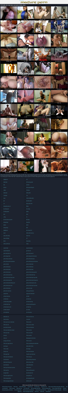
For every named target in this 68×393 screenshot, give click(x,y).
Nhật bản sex (19, 388)
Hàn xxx (5, 338)
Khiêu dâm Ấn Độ (29, 346)
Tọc (27, 195)
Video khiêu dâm (29, 364)
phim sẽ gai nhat (6, 256)
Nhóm (4, 225)
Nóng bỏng (5, 222)
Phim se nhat (12, 388)
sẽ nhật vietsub (6, 309)
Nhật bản (5, 182)
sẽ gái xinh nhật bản (30, 293)
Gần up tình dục (6, 243)
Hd (26, 179)
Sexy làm (28, 222)
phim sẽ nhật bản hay (30, 274)
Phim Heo (16, 386)
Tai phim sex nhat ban (30, 354)
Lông (4, 216)
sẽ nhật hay (28, 307)
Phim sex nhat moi (30, 316)
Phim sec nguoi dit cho (8, 343)
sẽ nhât (27, 296)
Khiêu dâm (28, 192)
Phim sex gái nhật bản (56, 388)
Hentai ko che (44, 386)
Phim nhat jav (29, 356)
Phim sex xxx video (30, 324)
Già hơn (27, 184)
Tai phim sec (30, 386)
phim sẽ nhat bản (7, 269)
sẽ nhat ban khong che (31, 304)
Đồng (27, 206)
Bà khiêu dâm (29, 200)
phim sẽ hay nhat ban (7, 258)
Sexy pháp (28, 241)
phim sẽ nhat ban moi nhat (31, 285)
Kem (27, 214)
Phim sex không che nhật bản (32, 343)
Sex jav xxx (5, 351)
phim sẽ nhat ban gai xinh (31, 272)
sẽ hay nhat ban (6, 296)
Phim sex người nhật (46, 388)
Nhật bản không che (7, 362)
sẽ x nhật (28, 309)
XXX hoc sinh (29, 380)
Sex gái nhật (5, 372)
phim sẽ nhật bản (29, 264)
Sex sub (5, 335)
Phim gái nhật (6, 354)
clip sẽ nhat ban (29, 248)
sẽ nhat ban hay (29, 301)
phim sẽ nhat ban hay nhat (8, 277)
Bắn (27, 227)
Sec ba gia (5, 346)
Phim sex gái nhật (7, 378)
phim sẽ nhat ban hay (7, 274)
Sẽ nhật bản (21, 0)
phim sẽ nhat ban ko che (31, 282)
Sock (4, 233)
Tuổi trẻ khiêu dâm (30, 198)
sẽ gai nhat (5, 293)
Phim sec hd (28, 322)
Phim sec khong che (30, 370)
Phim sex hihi (29, 335)
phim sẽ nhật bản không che (9, 282)
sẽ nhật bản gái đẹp (7, 301)
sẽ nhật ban (5, 298)
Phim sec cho (6, 324)
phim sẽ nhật (6, 264)
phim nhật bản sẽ (7, 253)
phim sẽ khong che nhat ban (32, 261)
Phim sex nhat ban (30, 351)
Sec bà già (28, 348)
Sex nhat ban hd (29, 372)
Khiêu (27, 211)
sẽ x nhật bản (6, 312)
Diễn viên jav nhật (29, 362)
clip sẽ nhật (5, 248)
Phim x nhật (5, 348)
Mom (4, 241)
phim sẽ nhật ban (7, 266)
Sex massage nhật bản (35, 388)
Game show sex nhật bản (41, 389)
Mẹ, (4, 184)
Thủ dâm (5, 195)
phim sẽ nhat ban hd (7, 280)
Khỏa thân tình (29, 203)
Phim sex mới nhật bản (8, 356)
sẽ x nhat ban (29, 312)
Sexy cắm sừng (6, 235)
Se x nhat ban (26, 388)
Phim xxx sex (29, 340)
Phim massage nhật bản (8, 380)
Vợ (4, 203)
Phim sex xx (28, 367)
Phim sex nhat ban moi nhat (9, 367)
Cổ (26, 238)
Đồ (4, 200)
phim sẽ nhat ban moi (7, 285)
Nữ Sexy (28, 219)
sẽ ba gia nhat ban (30, 290)
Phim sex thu (6, 370)
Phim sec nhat (6, 332)
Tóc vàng (28, 208)
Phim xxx (37, 391)
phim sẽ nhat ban (7, 272)
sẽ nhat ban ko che (7, 307)
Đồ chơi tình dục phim (7, 219)
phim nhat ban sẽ (29, 253)
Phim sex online (29, 332)
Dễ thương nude (29, 182)
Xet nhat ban (6, 359)
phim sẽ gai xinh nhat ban (31, 256)
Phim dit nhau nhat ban (31, 359)
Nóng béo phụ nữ (7, 206)
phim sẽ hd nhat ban (30, 258)
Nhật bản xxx (6, 316)
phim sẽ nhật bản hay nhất (31, 277)
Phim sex (42, 391)
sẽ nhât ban (28, 298)
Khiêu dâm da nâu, (30, 233)
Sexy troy (28, 235)
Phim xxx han (29, 330)
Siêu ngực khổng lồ (30, 187)
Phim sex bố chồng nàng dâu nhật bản (56, 386)
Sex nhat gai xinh (17, 389)
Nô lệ (27, 225)
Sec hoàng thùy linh (30, 378)
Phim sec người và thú (8, 375)
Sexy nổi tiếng (6, 238)
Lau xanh (28, 319)
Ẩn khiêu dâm (6, 211)
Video (4, 190)
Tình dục (28, 190)
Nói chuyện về (29, 230)
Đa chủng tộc (6, 208)
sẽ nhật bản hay (6, 304)
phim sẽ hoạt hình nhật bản (9, 261)
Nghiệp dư (5, 179)
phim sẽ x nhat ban (7, 290)
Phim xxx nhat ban (30, 327)
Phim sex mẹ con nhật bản (8, 322)
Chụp (27, 243)
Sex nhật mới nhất (7, 327)
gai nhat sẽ (28, 250)
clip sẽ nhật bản (6, 250)
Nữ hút (4, 187)
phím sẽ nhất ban (29, 266)
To (26, 216)
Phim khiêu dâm (22, 386)
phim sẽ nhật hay (6, 288)
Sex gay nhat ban (7, 340)
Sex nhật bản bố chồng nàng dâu (54, 389)
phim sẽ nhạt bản (29, 269)
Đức (4, 214)
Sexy (4, 198)
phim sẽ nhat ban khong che (32, 280)
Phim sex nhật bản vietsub (8, 330)
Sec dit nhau (36, 386)
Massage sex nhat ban (31, 338)
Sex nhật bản (6, 364)
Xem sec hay (6, 319)
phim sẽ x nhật (29, 288)
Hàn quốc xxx (29, 375)
